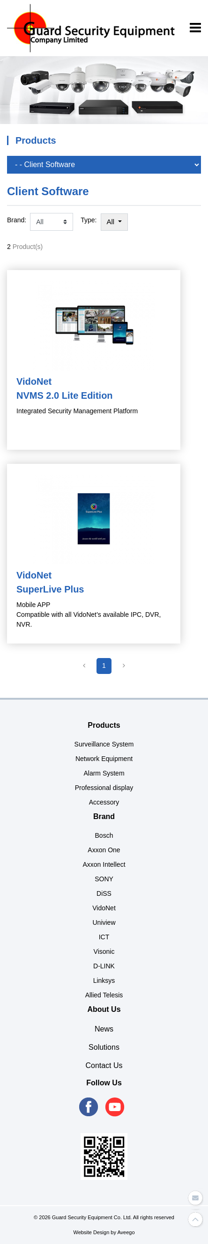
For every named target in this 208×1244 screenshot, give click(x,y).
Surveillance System (104, 744)
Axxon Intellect (103, 864)
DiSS (104, 893)
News (104, 1029)
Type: (89, 220)
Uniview (103, 922)
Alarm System (103, 773)
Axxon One (104, 850)
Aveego (125, 1232)
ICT (104, 937)
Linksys (104, 980)
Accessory (104, 802)
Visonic (104, 951)
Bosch (104, 835)
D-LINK (104, 966)
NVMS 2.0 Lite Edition (64, 395)
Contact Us (103, 1065)
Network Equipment (104, 758)
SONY (104, 879)
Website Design (91, 1232)
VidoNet (104, 908)
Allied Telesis (104, 995)
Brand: (16, 220)
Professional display (104, 787)
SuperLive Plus (50, 589)
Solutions (104, 1047)
